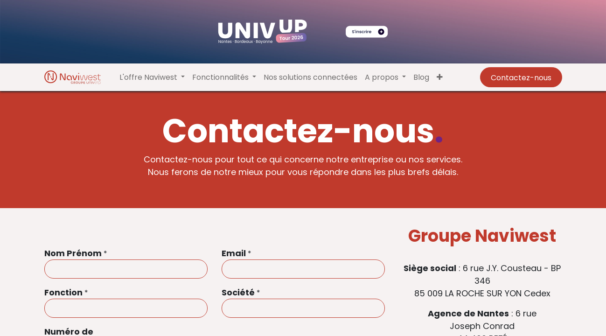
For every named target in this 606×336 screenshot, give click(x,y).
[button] (439, 77)
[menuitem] (310, 77)
